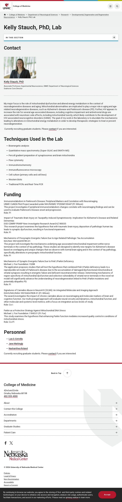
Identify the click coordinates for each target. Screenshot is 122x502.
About (7, 403)
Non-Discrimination (11, 479)
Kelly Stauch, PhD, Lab (26, 17)
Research (65, 15)
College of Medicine (21, 6)
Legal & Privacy (10, 476)
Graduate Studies (12, 426)
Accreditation (10, 414)
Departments (10, 420)
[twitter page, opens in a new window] (11, 443)
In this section (14, 38)
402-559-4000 (11, 396)
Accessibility (9, 482)
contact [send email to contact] (53, 129)
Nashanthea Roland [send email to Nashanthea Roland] (18, 348)
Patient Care (10, 432)
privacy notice (72, 497)
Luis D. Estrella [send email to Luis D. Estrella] (16, 339)
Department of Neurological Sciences (43, 15)
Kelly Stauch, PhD (14, 81)
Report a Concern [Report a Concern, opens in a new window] (11, 485)
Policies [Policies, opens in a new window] (7, 473)
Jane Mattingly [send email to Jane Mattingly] (16, 343)
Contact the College (13, 409)
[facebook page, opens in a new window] (5, 443)
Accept (107, 495)
